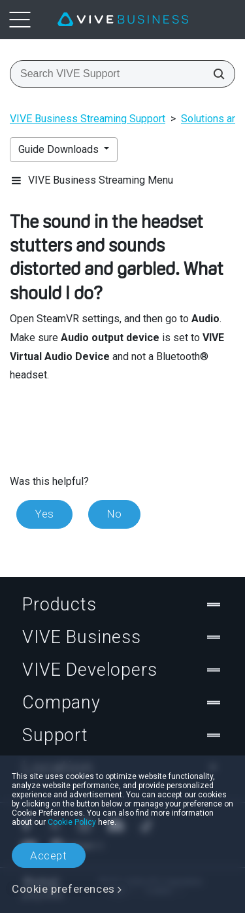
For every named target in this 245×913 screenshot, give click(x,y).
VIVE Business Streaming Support (87, 118)
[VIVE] (122, 19)
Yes (44, 513)
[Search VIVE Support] (215, 74)
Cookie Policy (72, 822)
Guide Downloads (59, 149)
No (114, 513)
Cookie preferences (63, 888)
